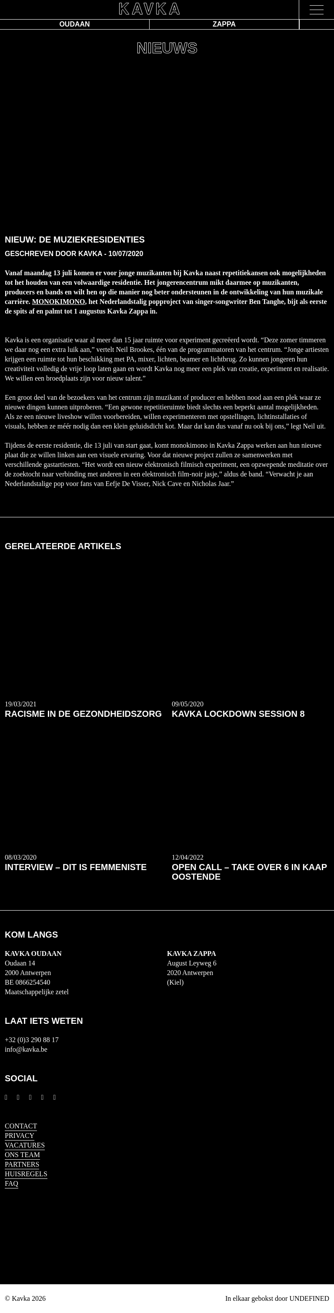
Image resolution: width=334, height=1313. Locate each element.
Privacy (19, 1135)
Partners (22, 1164)
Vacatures (25, 1145)
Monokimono (58, 301)
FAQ (11, 1183)
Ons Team (22, 1154)
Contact (21, 1126)
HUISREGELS (26, 1174)
